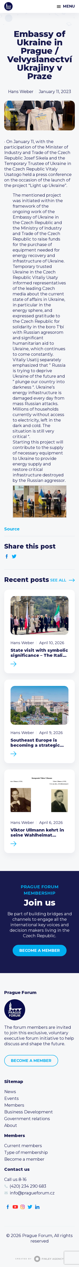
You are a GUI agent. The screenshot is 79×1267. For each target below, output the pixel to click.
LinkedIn (37, 1207)
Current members (23, 1145)
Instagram (22, 1207)
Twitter (14, 556)
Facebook (6, 556)
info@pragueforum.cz (32, 1192)
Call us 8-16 (15, 1179)
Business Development (28, 1111)
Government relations (27, 1118)
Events (11, 1098)
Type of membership (26, 1152)
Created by (39, 1259)
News (10, 1091)
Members (14, 1105)
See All (58, 580)
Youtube (15, 1207)
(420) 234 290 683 (28, 1186)
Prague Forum (8, 6)
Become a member (39, 950)
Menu (69, 6)
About (10, 1125)
